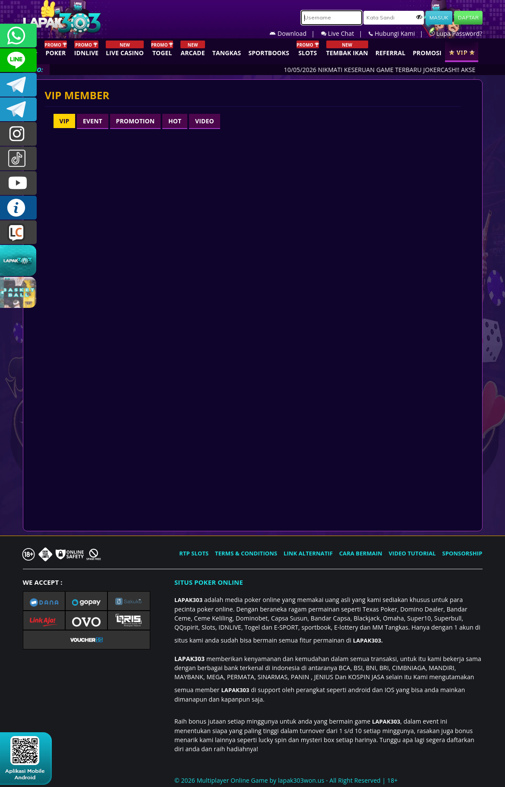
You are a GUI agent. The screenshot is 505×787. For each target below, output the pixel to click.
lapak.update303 (18, 134)
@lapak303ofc (18, 158)
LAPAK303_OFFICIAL (18, 109)
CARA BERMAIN (360, 553)
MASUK (438, 17)
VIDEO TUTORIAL (412, 553)
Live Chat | (345, 33)
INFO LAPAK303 (18, 207)
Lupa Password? (455, 33)
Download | (295, 33)
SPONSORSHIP (462, 553)
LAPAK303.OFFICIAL (18, 183)
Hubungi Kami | (399, 33)
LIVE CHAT (18, 232)
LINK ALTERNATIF (308, 553)
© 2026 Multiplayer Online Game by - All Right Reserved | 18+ (286, 780)
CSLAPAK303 (18, 60)
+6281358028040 (18, 35)
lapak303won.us (301, 780)
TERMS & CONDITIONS (246, 553)
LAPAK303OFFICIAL (18, 85)
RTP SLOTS (193, 553)
